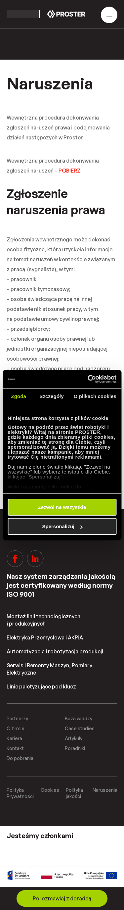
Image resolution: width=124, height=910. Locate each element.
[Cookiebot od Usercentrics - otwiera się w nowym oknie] (88, 379)
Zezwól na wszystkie (62, 507)
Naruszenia (105, 790)
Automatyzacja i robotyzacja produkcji (55, 651)
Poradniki (75, 748)
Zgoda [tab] (18, 396)
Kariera (14, 738)
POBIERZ (70, 170)
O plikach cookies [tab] (95, 396)
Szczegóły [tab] (51, 396)
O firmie (15, 728)
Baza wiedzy (78, 718)
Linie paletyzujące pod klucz (41, 686)
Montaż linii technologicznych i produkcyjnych (43, 620)
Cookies (50, 790)
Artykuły (73, 738)
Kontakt (15, 748)
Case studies (80, 728)
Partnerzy (17, 718)
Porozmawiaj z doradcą (62, 898)
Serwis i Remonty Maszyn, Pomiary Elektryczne (49, 669)
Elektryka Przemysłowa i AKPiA (45, 637)
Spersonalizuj (62, 526)
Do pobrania (20, 758)
